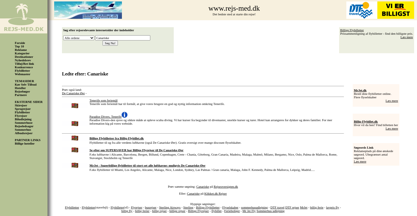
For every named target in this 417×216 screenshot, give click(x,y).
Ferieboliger (232, 211)
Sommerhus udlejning (271, 211)
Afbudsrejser (24, 133)
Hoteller (20, 88)
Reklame (21, 49)
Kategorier (22, 53)
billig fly (126, 211)
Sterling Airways (169, 207)
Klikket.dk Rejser (215, 193)
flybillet (216, 211)
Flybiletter (88, 207)
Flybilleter (117, 207)
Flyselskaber (230, 207)
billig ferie (316, 207)
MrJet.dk (360, 90)
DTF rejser (292, 207)
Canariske (202, 186)
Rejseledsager (24, 126)
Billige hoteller (25, 143)
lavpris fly (332, 207)
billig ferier (142, 211)
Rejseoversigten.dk (226, 186)
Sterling (188, 207)
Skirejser (21, 105)
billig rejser (159, 211)
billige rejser (177, 211)
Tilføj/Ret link (24, 63)
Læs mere (406, 37)
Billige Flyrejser (198, 211)
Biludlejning (23, 119)
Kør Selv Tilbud (25, 84)
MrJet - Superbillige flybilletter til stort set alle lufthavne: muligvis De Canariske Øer (147, 165)
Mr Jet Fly (249, 211)
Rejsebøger (22, 91)
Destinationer (24, 56)
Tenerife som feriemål (103, 100)
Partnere (21, 95)
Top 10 (19, 46)
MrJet (304, 207)
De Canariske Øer (73, 93)
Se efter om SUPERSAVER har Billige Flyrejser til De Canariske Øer (136, 150)
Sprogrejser (23, 108)
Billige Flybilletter (352, 30)
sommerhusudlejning (254, 207)
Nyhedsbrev (23, 60)
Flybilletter (22, 70)
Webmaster (22, 74)
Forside (20, 43)
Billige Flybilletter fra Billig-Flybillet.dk (116, 138)
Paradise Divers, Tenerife (105, 116)
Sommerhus (23, 129)
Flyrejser (21, 115)
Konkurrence (24, 67)
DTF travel (277, 207)
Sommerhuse (23, 122)
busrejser (151, 207)
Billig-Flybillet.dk (366, 121)
